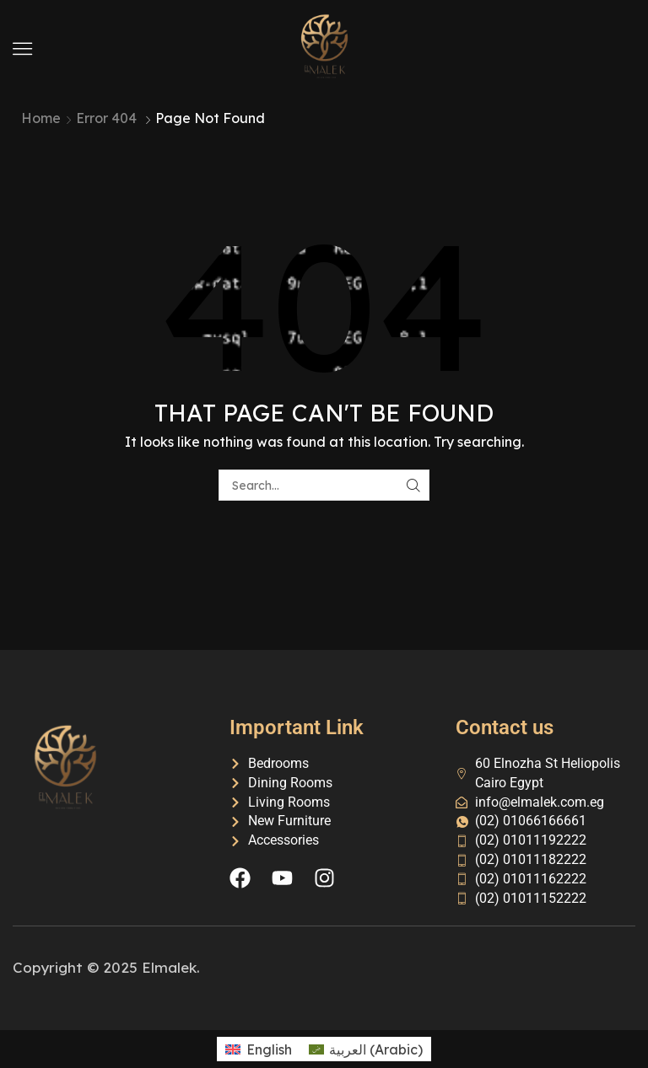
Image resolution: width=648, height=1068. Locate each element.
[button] (22, 48)
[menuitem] (258, 1049)
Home (41, 118)
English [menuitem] (269, 1049)
